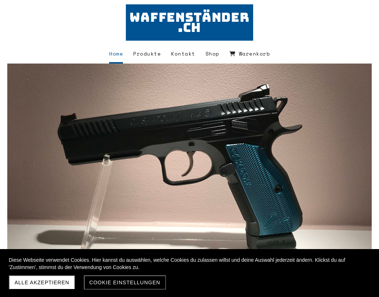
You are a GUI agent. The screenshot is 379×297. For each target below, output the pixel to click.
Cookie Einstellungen (124, 282)
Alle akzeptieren (42, 282)
